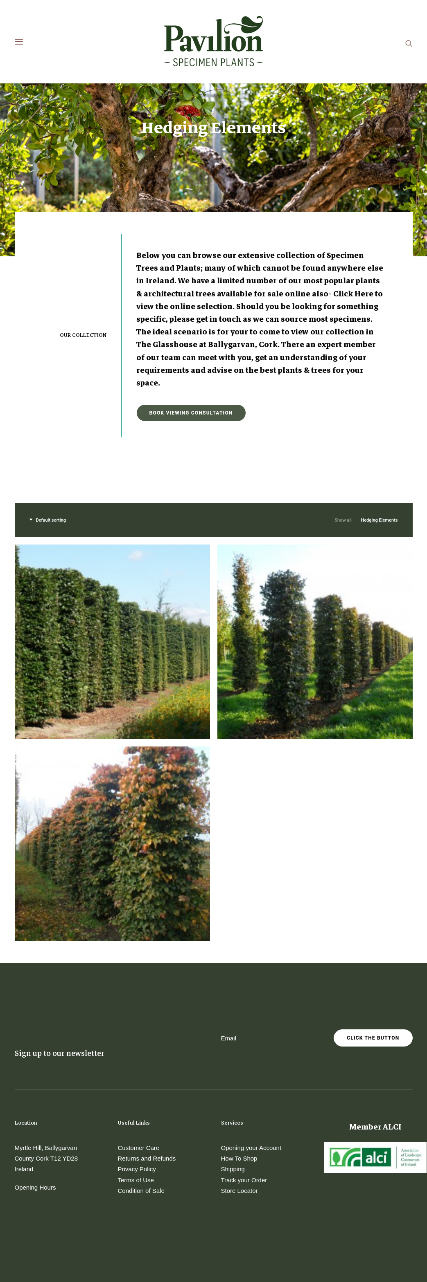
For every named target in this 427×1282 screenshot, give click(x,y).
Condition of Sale (141, 1105)
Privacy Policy (137, 1083)
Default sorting (51, 434)
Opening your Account (251, 1062)
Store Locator (239, 1105)
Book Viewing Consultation (191, 327)
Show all (343, 435)
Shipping (233, 1083)
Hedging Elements (379, 435)
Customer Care (139, 1062)
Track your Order (244, 1094)
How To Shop (239, 1072)
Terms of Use (136, 1094)
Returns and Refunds (147, 1072)
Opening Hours (35, 1101)
